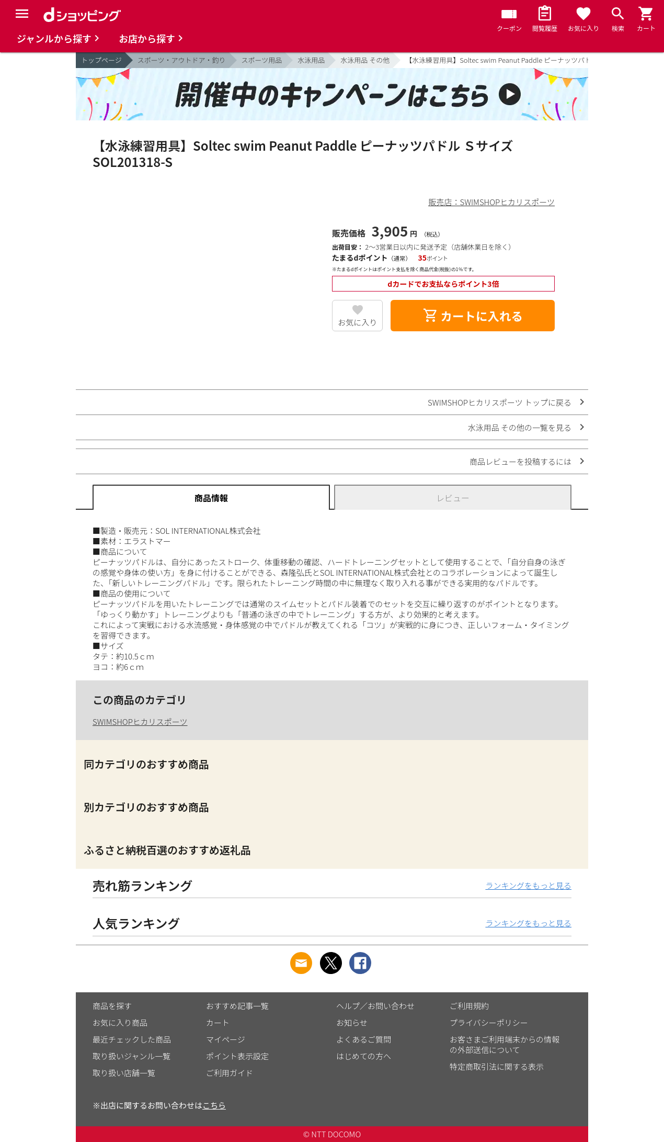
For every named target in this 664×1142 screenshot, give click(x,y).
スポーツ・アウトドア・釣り (182, 60)
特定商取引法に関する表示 (497, 1066)
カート (218, 1022)
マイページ (225, 1039)
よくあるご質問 (363, 1039)
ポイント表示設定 (237, 1055)
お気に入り (357, 322)
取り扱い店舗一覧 (124, 1072)
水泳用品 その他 (365, 60)
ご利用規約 (469, 1005)
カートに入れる (472, 315)
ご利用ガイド (229, 1072)
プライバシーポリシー (489, 1022)
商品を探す (112, 1005)
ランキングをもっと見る (528, 885)
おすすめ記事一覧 (237, 1005)
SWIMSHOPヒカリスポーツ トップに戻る (499, 402)
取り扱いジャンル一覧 (131, 1055)
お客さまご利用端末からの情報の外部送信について (504, 1044)
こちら (214, 1105)
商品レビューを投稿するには (520, 461)
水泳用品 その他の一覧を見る (519, 427)
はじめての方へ (363, 1055)
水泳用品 (311, 60)
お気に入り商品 (120, 1022)
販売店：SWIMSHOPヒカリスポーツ (491, 201)
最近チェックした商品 (132, 1039)
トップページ (101, 60)
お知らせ (352, 1022)
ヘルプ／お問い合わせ (375, 1005)
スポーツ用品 (262, 60)
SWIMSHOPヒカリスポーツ (140, 721)
